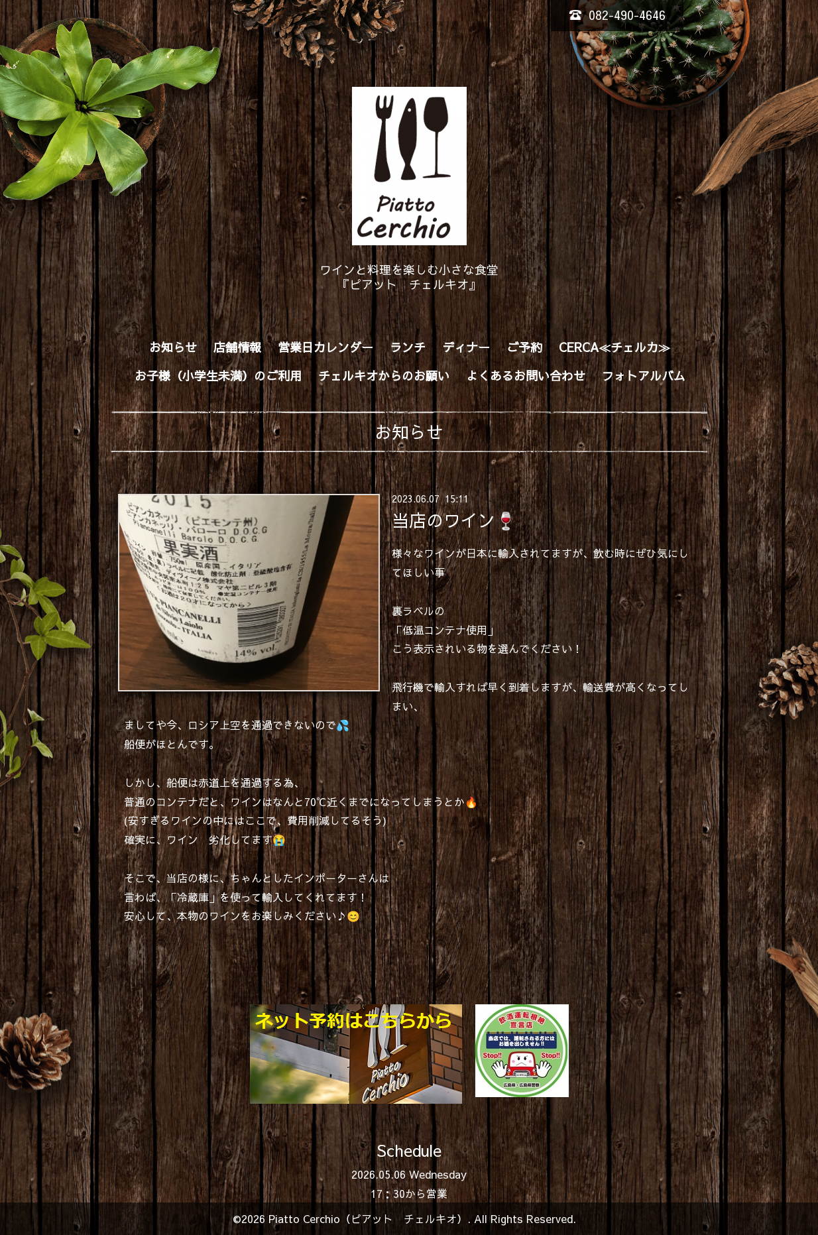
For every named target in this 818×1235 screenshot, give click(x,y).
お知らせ (173, 347)
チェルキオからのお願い (383, 375)
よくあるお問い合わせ (525, 375)
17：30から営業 (409, 1193)
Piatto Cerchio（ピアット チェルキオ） (367, 1218)
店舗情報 (237, 347)
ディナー (466, 347)
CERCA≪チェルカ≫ (614, 347)
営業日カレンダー (325, 347)
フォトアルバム (643, 375)
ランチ (408, 347)
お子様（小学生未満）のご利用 (218, 375)
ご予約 (524, 347)
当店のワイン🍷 (454, 520)
